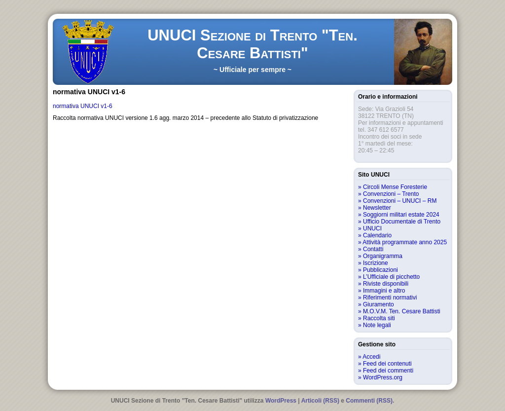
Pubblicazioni (380, 269)
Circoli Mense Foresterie (395, 187)
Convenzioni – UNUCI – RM (399, 200)
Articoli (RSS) (320, 400)
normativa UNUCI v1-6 (82, 106)
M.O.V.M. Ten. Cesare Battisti (401, 311)
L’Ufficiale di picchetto (391, 276)
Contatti (373, 249)
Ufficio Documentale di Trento (401, 221)
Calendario (377, 235)
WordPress (280, 400)
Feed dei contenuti (387, 363)
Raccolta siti (379, 318)
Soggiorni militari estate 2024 (401, 214)
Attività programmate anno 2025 (404, 242)
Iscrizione (375, 263)
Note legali (377, 325)
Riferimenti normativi (390, 297)
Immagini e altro (384, 290)
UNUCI (372, 228)
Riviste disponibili (385, 283)
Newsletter (377, 207)
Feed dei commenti (388, 370)
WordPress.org (382, 377)
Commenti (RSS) (369, 400)
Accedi (371, 356)
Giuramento (378, 304)
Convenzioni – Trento (391, 193)
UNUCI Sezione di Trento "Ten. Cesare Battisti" (252, 44)
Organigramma (382, 256)
